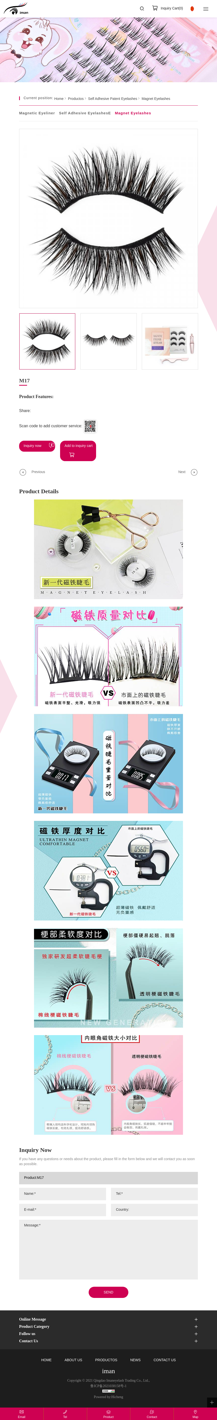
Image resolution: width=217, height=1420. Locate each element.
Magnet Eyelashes (156, 99)
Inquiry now (32, 446)
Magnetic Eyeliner (37, 113)
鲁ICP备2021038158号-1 (108, 1386)
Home (59, 99)
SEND (108, 1292)
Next (181, 472)
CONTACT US (164, 1360)
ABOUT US (73, 1360)
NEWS (135, 1360)
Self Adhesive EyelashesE (85, 113)
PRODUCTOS (106, 1360)
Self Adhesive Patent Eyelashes (112, 99)
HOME (46, 1360)
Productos (76, 99)
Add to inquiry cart (79, 446)
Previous (38, 472)
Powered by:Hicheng (108, 1397)
